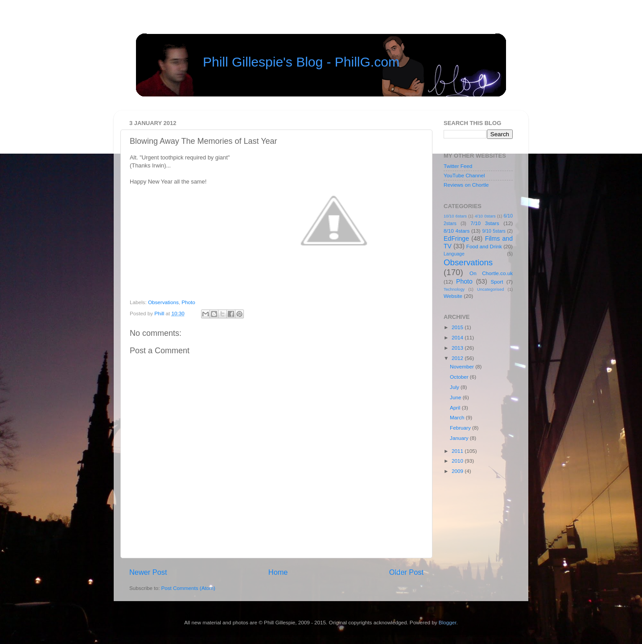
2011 (458, 451)
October (460, 377)
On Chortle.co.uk (491, 273)
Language (454, 253)
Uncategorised (490, 289)
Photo (188, 302)
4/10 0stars (485, 216)
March (458, 417)
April (456, 407)
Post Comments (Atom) (188, 588)
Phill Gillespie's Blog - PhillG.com (301, 61)
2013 (458, 348)
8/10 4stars (456, 231)
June (456, 397)
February (461, 428)
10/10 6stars (455, 216)
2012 (458, 358)
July (455, 387)
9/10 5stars (493, 231)
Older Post (406, 572)
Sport (497, 281)
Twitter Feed (458, 166)
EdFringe (456, 238)
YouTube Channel (464, 175)
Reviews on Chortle (466, 185)
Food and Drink (484, 246)
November (462, 366)
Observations (163, 302)
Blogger (448, 622)
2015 (458, 327)
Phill (159, 313)
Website (453, 296)
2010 (458, 461)
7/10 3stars (484, 223)
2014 (458, 337)
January (460, 438)
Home (278, 572)
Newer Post (148, 572)
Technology (454, 289)
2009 (458, 471)
